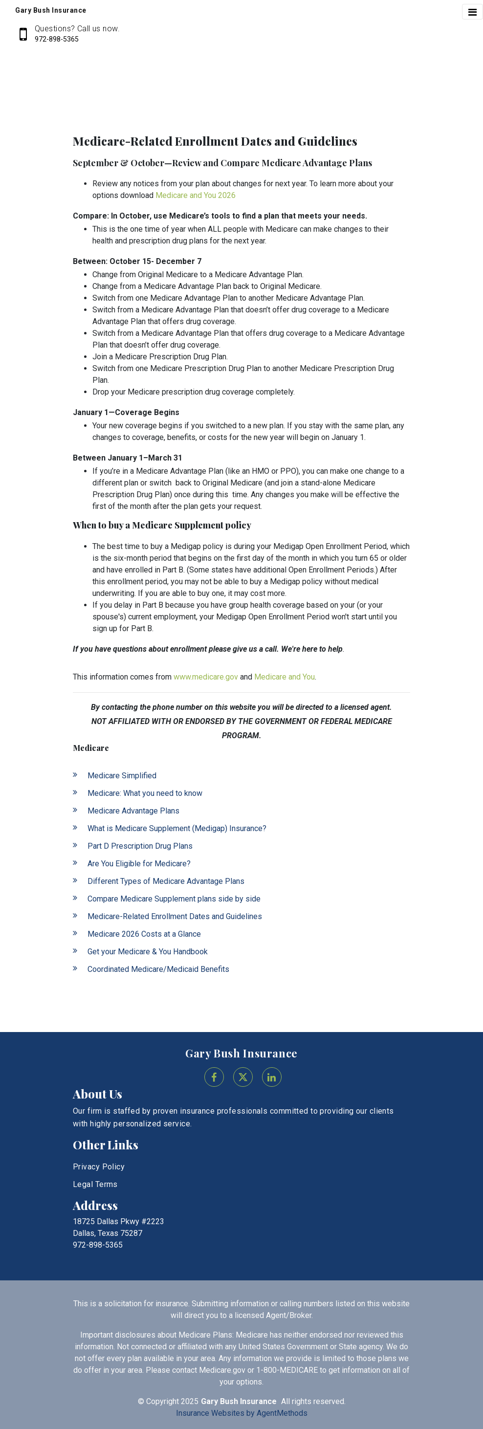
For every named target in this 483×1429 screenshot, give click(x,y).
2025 (189, 1401)
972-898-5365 (57, 39)
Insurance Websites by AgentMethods (241, 1413)
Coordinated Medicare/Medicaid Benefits (158, 969)
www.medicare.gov (206, 677)
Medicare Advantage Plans (133, 810)
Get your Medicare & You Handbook (148, 951)
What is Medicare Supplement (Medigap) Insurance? (177, 828)
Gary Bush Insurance (241, 1053)
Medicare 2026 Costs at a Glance (144, 934)
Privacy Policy (99, 1166)
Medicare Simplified (122, 775)
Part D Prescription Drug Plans (140, 846)
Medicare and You (284, 677)
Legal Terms (95, 1184)
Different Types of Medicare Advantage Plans (166, 881)
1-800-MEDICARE (287, 1370)
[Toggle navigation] (472, 12)
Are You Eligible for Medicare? (139, 863)
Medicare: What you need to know (145, 793)
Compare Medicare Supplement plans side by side (174, 898)
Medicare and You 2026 (195, 195)
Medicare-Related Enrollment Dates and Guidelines (175, 916)
